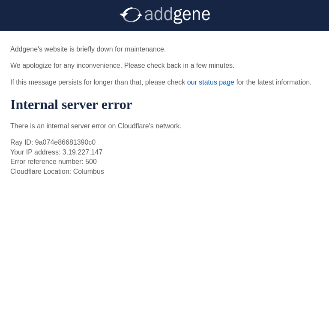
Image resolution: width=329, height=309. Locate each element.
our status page (210, 82)
